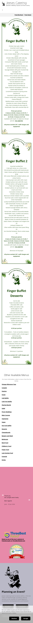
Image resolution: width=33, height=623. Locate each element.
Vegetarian (5, 419)
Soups (3, 395)
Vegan (3, 422)
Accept (25, 618)
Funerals (4, 456)
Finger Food (5, 449)
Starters (4, 391)
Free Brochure (19, 15)
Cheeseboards (6, 432)
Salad (3, 408)
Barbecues (5, 439)
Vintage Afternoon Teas (9, 384)
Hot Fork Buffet (6, 425)
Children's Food (6, 446)
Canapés (4, 388)
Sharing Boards (6, 405)
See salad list (19, 121)
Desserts (4, 429)
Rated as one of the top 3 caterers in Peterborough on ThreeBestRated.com (13, 540)
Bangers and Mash (7, 436)
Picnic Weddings (7, 412)
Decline (14, 618)
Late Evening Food (7, 453)
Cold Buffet (5, 398)
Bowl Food (5, 443)
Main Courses (6, 415)
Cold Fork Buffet (7, 401)
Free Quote (27, 15)
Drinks (4, 460)
